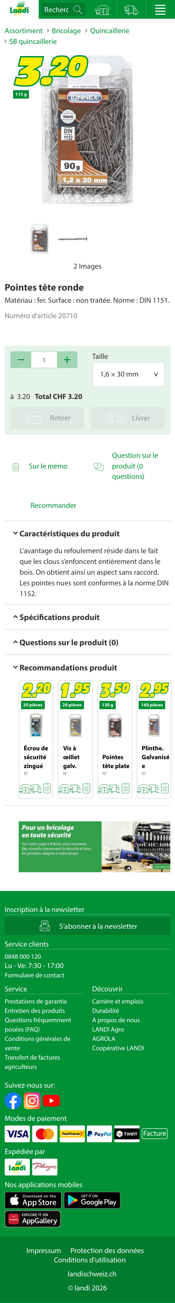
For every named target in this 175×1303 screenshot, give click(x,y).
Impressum (44, 1250)
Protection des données (107, 1250)
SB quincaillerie (33, 41)
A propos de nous (116, 1020)
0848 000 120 (23, 956)
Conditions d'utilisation (90, 1260)
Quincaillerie (109, 31)
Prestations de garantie (36, 1001)
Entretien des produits (35, 1010)
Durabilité (105, 1010)
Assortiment (23, 31)
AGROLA (104, 1038)
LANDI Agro (108, 1029)
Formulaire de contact (34, 975)
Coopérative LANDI (118, 1048)
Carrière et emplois (118, 1001)
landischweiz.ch (92, 1274)
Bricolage (66, 31)
